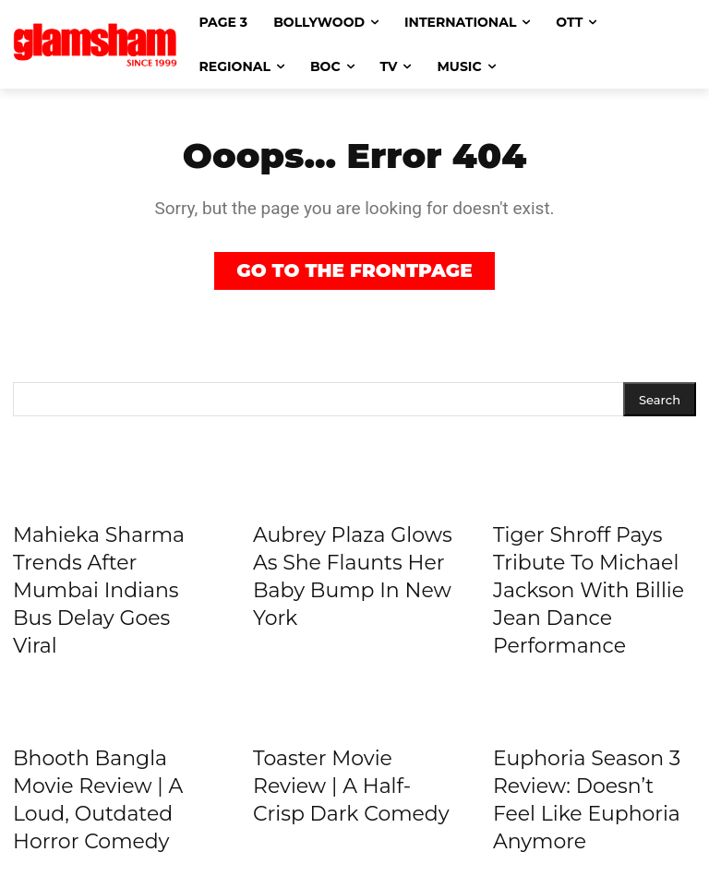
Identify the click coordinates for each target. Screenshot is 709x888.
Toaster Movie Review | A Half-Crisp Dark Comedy (351, 786)
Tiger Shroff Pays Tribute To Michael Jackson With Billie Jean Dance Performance (588, 590)
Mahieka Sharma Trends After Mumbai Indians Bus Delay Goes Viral (99, 590)
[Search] (659, 399)
